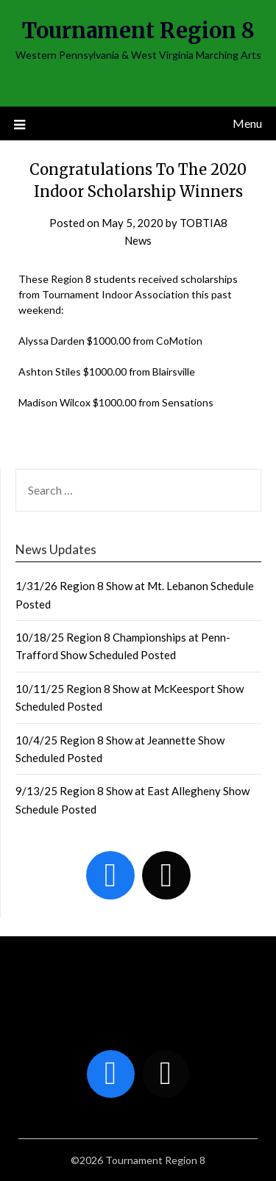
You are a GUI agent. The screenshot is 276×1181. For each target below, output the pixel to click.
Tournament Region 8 (138, 30)
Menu (247, 123)
